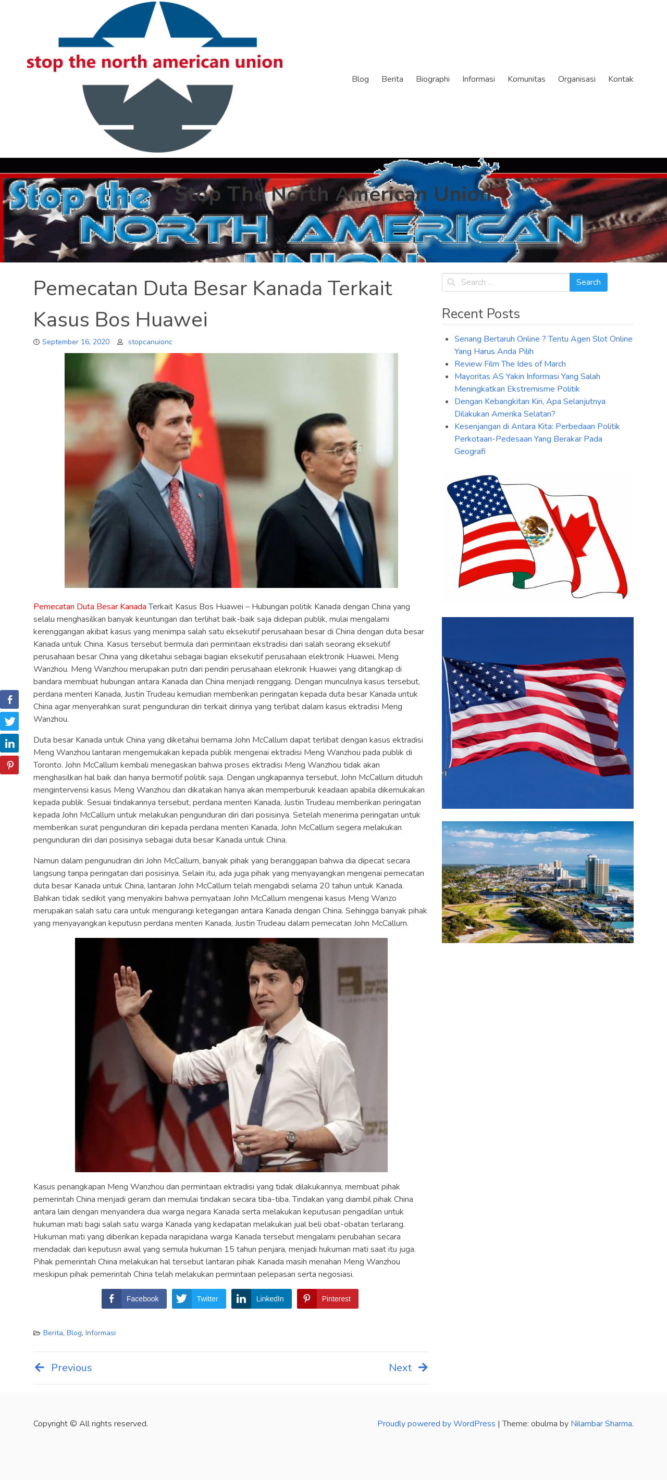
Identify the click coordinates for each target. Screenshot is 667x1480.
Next (409, 1368)
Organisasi (577, 79)
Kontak (621, 79)
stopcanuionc (150, 342)
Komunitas (527, 79)
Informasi (478, 79)
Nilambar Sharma (601, 1423)
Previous (62, 1368)
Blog (360, 79)
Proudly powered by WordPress (437, 1423)
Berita (392, 79)
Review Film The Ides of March (510, 364)
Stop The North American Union (333, 194)
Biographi (433, 79)
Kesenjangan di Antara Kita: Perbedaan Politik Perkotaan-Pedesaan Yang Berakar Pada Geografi (537, 439)
